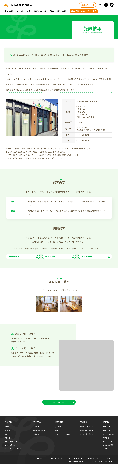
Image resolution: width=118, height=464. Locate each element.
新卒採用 (75, 11)
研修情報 (61, 11)
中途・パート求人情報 (62, 434)
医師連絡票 (50, 256)
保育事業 (36, 434)
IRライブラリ (107, 430)
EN (100, 5)
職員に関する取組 (56, 458)
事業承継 (7, 438)
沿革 (5, 434)
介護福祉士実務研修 (86, 430)
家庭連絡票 (14, 256)
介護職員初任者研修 (86, 427)
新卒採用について (61, 430)
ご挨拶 (6, 427)
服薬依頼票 (86, 256)
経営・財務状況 (108, 434)
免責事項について (94, 458)
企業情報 (8, 11)
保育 (52, 11)
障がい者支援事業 (39, 430)
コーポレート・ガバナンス (13, 441)
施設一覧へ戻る (59, 402)
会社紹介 (58, 427)
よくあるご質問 (108, 445)
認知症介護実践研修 (86, 434)
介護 (28, 11)
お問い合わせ (86, 5)
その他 (105, 449)
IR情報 (19, 11)
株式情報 (106, 438)
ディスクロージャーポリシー (13, 449)
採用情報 (59, 422)
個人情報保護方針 (75, 458)
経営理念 (7, 430)
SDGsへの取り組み (10, 445)
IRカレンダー (107, 441)
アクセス (110, 458)
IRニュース (107, 427)
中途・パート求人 (88, 11)
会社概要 (40, 458)
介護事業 (36, 427)
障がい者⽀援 (40, 11)
